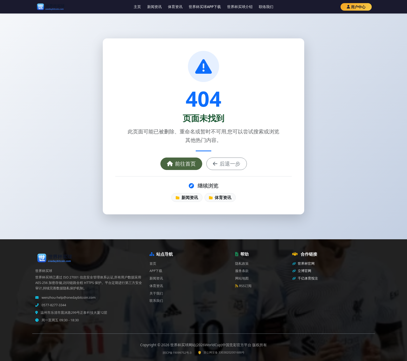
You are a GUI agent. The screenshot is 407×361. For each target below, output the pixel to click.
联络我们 (266, 6)
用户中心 (356, 6)
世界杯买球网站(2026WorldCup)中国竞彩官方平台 (211, 344)
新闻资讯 (154, 6)
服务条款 (242, 271)
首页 (153, 263)
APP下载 (156, 271)
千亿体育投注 (305, 278)
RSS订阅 (243, 286)
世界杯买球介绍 (240, 6)
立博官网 (301, 271)
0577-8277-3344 (53, 305)
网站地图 (242, 278)
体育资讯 (175, 6)
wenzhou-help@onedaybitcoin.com (68, 297)
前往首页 (181, 163)
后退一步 (226, 163)
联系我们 (156, 300)
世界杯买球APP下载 (205, 6)
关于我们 (156, 293)
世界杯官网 (303, 263)
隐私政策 (242, 263)
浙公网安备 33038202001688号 (221, 352)
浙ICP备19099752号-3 (177, 353)
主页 (137, 6)
